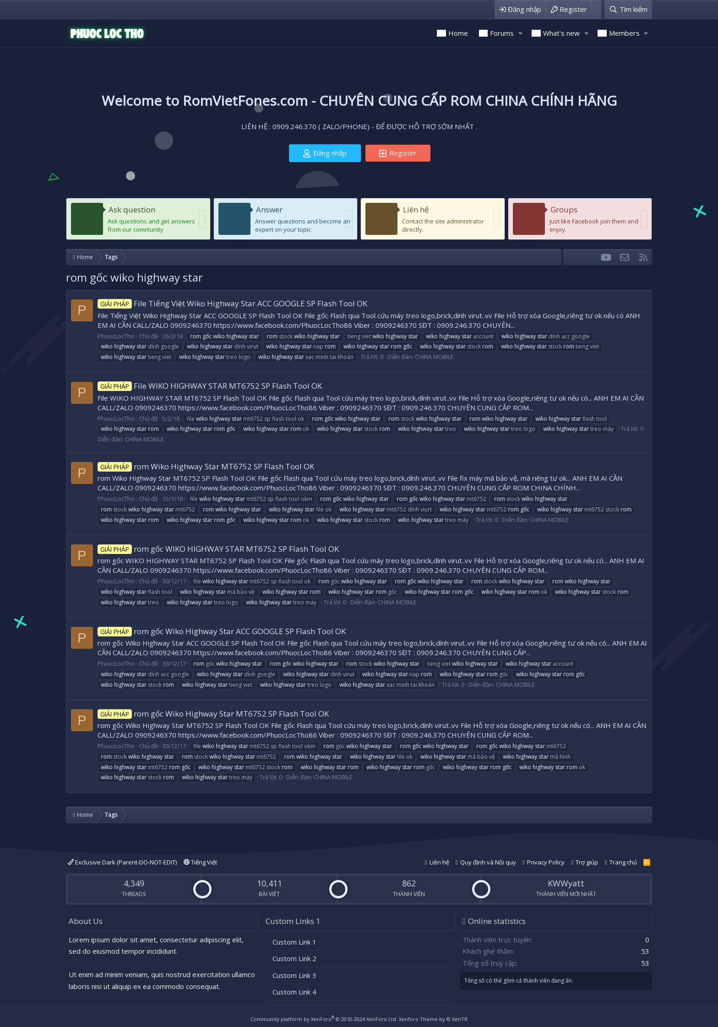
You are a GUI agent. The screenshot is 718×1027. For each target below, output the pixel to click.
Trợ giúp (587, 862)
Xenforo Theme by (433, 1019)
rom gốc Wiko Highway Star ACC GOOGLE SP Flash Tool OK (222, 631)
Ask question (132, 209)
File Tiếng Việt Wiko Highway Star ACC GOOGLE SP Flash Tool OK (232, 303)
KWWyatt (566, 883)
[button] (520, 33)
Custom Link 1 (294, 941)
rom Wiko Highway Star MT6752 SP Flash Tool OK (206, 466)
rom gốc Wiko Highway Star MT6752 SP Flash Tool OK (213, 713)
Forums (502, 33)
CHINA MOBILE (434, 357)
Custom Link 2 (294, 958)
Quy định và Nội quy (488, 862)
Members (624, 33)
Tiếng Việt (200, 862)
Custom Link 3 (294, 975)
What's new (561, 33)
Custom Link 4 (294, 991)
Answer (269, 209)
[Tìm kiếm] (628, 9)
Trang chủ (623, 862)
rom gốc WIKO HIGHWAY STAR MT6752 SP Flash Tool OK (218, 548)
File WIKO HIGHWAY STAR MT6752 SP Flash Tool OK (210, 385)
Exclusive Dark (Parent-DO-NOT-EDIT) (122, 862)
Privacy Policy (546, 862)
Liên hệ (416, 209)
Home (458, 33)
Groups (563, 209)
